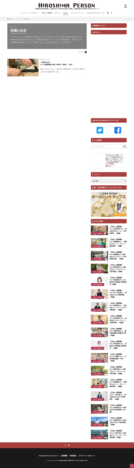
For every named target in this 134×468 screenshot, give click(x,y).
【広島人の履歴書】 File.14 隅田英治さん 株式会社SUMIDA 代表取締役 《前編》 (118, 421)
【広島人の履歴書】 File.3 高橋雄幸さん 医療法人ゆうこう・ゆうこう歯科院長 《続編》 (118, 383)
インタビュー (34, 13)
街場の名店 (26, 19)
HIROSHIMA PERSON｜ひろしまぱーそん (73, 460)
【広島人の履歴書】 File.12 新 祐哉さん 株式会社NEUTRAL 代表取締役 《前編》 (118, 396)
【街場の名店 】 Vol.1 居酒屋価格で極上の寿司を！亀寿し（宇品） (56, 63)
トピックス (24, 13)
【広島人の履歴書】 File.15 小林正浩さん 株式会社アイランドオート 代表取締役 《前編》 (118, 434)
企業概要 (64, 456)
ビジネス (57, 13)
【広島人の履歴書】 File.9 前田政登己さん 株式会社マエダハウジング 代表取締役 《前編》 (118, 319)
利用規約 (73, 456)
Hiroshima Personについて (95, 13)
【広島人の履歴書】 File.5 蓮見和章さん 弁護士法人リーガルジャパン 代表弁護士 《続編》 (118, 370)
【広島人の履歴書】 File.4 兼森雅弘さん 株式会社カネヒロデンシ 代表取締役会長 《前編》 (118, 255)
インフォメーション (77, 13)
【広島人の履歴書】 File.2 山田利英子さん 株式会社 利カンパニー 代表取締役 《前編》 (118, 230)
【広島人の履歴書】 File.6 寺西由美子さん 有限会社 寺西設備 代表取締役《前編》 (118, 281)
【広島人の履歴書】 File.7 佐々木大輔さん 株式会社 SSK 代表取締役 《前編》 (118, 293)
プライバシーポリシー (86, 456)
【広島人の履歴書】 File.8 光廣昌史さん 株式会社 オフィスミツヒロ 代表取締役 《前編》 (118, 306)
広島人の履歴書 (47, 13)
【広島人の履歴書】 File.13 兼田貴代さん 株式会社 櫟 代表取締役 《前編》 (118, 408)
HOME (11, 19)
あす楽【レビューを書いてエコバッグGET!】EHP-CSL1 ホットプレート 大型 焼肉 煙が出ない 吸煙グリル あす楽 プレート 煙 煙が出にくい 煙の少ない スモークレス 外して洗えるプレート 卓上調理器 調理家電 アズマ (114, 158)
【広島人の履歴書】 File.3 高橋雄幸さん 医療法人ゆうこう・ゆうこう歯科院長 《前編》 (118, 242)
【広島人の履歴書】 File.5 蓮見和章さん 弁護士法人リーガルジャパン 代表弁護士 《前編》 (118, 268)
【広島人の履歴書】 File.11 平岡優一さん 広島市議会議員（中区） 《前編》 (118, 357)
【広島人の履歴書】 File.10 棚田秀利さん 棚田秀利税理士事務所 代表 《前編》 (118, 332)
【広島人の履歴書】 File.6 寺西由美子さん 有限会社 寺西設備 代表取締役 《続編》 (118, 345)
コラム (65, 13)
